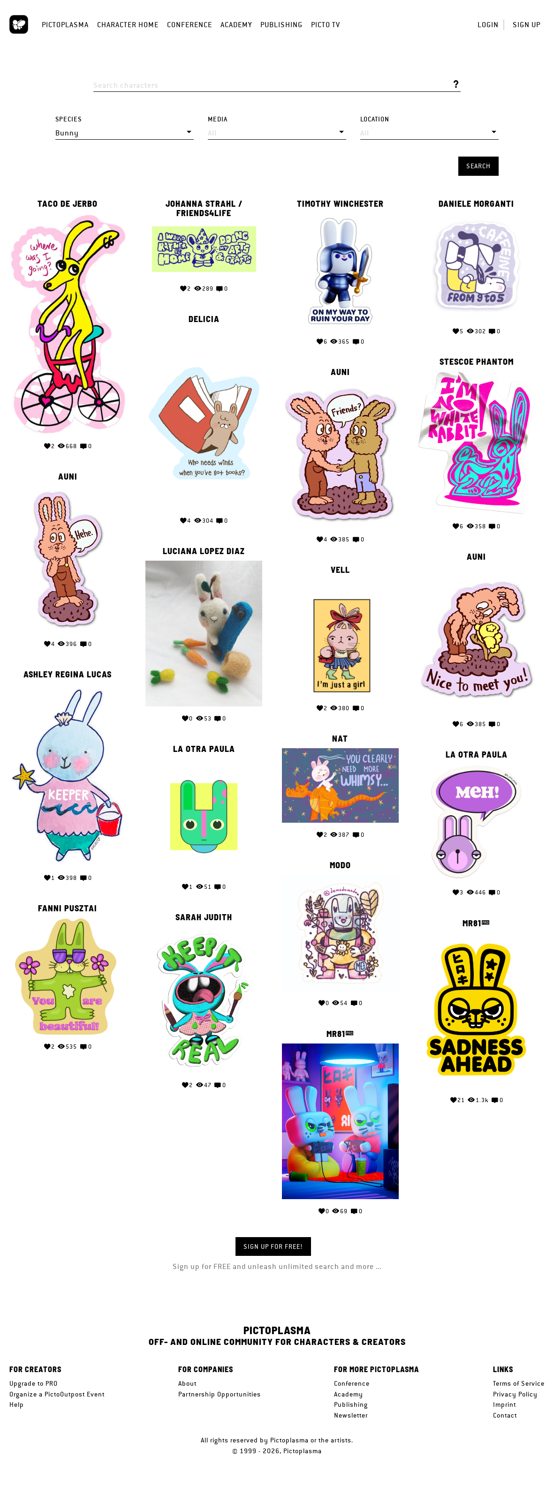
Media (218, 119)
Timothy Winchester (340, 204)
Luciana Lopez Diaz (204, 551)
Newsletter (351, 1415)
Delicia (204, 319)
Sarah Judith (203, 917)
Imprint (504, 1404)
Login (488, 25)
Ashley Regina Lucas (67, 674)
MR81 (472, 923)
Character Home (128, 25)
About (187, 1383)
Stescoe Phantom (477, 362)
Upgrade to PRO (33, 1383)
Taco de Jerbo (68, 204)
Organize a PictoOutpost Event (57, 1394)
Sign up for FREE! (273, 1246)
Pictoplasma (65, 25)
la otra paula (204, 749)
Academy (236, 25)
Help (16, 1404)
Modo (340, 865)
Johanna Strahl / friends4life (204, 208)
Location (374, 119)
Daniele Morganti (476, 204)
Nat (340, 738)
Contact (505, 1415)
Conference (189, 25)
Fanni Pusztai (67, 908)
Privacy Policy (515, 1394)
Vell (340, 570)
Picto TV (325, 25)
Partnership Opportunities (219, 1394)
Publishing (281, 25)
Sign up (526, 25)
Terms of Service (519, 1383)
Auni (340, 372)
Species (68, 119)
